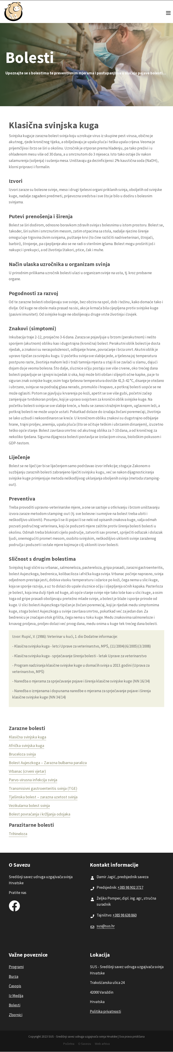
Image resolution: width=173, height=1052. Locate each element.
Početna (68, 1044)
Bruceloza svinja (22, 754)
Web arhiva (102, 1044)
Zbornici (15, 1014)
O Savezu (84, 1044)
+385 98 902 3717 (130, 887)
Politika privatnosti (105, 1011)
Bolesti (14, 1005)
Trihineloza (18, 833)
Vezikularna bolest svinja (29, 805)
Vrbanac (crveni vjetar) (27, 771)
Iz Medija (16, 995)
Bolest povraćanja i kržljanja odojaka (39, 814)
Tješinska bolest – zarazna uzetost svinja (43, 796)
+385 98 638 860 (125, 915)
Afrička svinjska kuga (26, 745)
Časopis (15, 985)
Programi (16, 966)
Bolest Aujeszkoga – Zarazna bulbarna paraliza (48, 762)
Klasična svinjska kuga (27, 737)
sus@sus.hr (106, 925)
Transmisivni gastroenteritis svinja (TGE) (43, 788)
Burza (13, 976)
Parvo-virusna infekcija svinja (33, 779)
